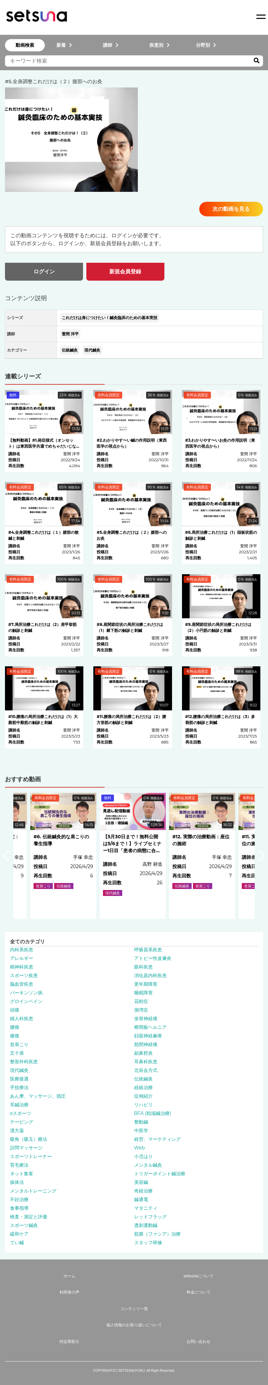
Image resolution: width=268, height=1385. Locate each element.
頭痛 (14, 1010)
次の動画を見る (231, 209)
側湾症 (141, 1010)
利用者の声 (69, 1292)
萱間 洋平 (70, 333)
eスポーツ (20, 1113)
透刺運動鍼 (145, 1225)
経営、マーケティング (157, 1139)
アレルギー (21, 958)
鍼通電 (141, 1199)
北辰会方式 (145, 1070)
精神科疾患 (21, 967)
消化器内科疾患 (150, 975)
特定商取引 (69, 1341)
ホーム (69, 1276)
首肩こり (19, 1044)
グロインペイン (26, 1001)
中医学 (141, 1131)
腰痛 (14, 1027)
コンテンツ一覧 (134, 1308)
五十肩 (17, 1053)
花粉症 (141, 1001)
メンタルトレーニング (33, 1191)
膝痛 (14, 1036)
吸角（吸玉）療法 (28, 1139)
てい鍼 (17, 1243)
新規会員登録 (125, 271)
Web (139, 1148)
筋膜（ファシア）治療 (157, 1234)
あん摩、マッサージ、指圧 (38, 1096)
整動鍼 (141, 1122)
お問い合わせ (199, 1341)
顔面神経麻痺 (148, 1036)
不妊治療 (19, 1199)
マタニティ (145, 1208)
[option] (134, 856)
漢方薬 (17, 1131)
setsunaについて (199, 1276)
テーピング (21, 1122)
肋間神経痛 (145, 1044)
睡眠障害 (143, 993)
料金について (199, 1292)
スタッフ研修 (148, 1243)
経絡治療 (143, 1087)
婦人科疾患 (21, 1019)
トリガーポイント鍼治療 (159, 1174)
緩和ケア (19, 1234)
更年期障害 (145, 984)
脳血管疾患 (21, 984)
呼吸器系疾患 (148, 950)
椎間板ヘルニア (150, 1027)
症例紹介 (143, 1096)
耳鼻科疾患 (145, 1062)
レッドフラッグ (150, 1217)
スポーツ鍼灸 (24, 1225)
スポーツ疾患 (24, 975)
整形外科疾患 (24, 1062)
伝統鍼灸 (70, 350)
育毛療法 (19, 1165)
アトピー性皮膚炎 (152, 958)
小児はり (143, 1156)
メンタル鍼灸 (148, 1165)
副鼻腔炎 (143, 1053)
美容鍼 (141, 1182)
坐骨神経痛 (145, 1019)
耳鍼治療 (19, 1105)
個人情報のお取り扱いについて (134, 1325)
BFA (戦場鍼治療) (152, 1113)
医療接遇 (19, 1079)
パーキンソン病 (26, 993)
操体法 (17, 1182)
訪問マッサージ (26, 1148)
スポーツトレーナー (31, 1156)
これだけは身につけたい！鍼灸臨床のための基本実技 (109, 317)
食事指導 (19, 1208)
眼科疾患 (143, 967)
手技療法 (19, 1087)
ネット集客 (21, 1174)
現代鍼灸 (92, 350)
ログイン (44, 271)
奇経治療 (143, 1191)
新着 (64, 45)
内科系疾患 (21, 950)
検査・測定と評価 (28, 1217)
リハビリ (143, 1105)
